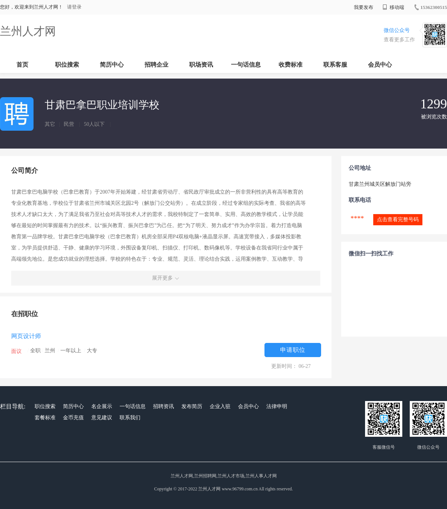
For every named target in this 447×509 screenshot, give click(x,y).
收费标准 (290, 64)
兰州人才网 (28, 31)
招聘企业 (156, 64)
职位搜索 (67, 64)
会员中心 (380, 64)
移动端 (393, 7)
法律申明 (276, 406)
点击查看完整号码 (398, 219)
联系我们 (130, 417)
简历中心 (112, 64)
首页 (22, 64)
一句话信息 (246, 64)
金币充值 (73, 417)
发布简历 (191, 406)
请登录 (74, 7)
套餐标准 (45, 417)
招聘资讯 (163, 406)
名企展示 (101, 406)
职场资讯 (201, 64)
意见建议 (101, 417)
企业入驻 (220, 406)
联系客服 (335, 64)
